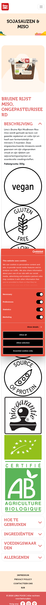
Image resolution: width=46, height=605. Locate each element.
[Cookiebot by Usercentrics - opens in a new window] (33, 252)
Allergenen (23, 557)
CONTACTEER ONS (23, 583)
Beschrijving (23, 124)
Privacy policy (23, 579)
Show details (33, 327)
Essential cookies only (23, 351)
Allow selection (23, 343)
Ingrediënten (23, 534)
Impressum (23, 575)
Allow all (23, 335)
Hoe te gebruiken (23, 522)
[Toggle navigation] (41, 6)
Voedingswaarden (23, 545)
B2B (23, 588)
